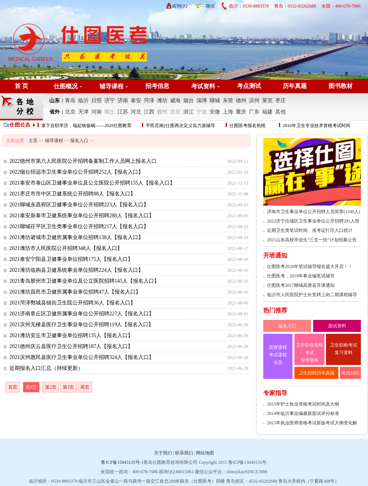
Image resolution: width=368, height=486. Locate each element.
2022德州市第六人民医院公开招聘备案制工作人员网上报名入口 (83, 161)
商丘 (109, 112)
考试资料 (203, 86)
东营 (228, 100)
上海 (228, 112)
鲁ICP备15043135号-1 (122, 462)
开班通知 (275, 255)
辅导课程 (112, 86)
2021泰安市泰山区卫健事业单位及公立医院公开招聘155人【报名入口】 (92, 183)
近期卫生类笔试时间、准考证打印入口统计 (310, 230)
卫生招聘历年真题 (317, 372)
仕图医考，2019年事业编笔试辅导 (301, 276)
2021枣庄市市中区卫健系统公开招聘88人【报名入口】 (72, 194)
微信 (205, 5)
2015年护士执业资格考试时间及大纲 (303, 404)
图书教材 (341, 86)
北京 (70, 112)
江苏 (123, 112)
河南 (96, 112)
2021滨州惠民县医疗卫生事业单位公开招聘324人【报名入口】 (81, 357)
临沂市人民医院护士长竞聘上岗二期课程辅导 (312, 294)
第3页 (68, 387)
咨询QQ (179, 6)
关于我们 (163, 453)
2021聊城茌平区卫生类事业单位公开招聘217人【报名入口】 (79, 226)
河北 (136, 112)
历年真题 (295, 86)
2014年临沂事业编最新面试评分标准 (303, 413)
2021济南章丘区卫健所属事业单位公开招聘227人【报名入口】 (81, 313)
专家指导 (275, 393)
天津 (83, 112)
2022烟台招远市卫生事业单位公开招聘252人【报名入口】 (76, 172)
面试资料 (337, 326)
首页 (12, 387)
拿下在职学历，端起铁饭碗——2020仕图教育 (86, 125)
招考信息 (157, 86)
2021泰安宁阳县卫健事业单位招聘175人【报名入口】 (71, 259)
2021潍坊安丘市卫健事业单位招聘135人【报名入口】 (71, 335)
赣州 (162, 112)
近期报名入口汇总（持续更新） (46, 368)
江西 (149, 112)
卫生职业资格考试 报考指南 (309, 352)
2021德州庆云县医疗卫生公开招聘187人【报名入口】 (71, 346)
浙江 (188, 112)
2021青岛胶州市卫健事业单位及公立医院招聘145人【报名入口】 (84, 281)
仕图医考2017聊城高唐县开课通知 (301, 285)
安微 (215, 112)
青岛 (70, 100)
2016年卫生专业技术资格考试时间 (316, 125)
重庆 (241, 112)
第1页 (31, 387)
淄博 (201, 100)
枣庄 (280, 100)
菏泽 (149, 100)
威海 (175, 100)
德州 (241, 100)
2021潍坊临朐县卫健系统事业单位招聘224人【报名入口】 (76, 270)
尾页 (84, 387)
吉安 (175, 112)
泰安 (136, 100)
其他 (280, 112)
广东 (254, 112)
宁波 (201, 112)
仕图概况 (66, 86)
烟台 (188, 100)
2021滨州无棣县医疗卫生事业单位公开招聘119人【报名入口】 (81, 324)
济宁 (109, 100)
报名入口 (79, 140)
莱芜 (267, 100)
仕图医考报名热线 (247, 125)
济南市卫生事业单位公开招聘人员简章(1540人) (313, 211)
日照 (96, 100)
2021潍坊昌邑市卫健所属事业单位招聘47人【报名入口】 (75, 292)
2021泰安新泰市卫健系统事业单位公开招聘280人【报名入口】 (81, 215)
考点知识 (350, 372)
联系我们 (184, 453)
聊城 (215, 100)
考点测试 (249, 86)
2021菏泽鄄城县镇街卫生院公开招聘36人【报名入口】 (72, 303)
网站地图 (205, 453)
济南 (123, 100)
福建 (267, 112)
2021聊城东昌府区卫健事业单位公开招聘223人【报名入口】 (79, 204)
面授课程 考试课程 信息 (278, 355)
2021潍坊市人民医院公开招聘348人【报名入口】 (65, 248)
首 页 (21, 86)
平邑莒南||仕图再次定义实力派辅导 (180, 125)
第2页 (50, 387)
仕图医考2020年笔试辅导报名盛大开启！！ (310, 266)
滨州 (254, 100)
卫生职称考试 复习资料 (343, 348)
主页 (33, 140)
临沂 (83, 100)
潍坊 (162, 100)
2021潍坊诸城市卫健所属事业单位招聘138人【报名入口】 (76, 237)
